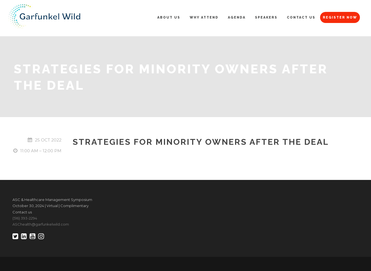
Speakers (266, 17)
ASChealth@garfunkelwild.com (40, 224)
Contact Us (301, 17)
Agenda (237, 17)
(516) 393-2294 (24, 218)
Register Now (340, 17)
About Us (168, 17)
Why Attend (204, 17)
